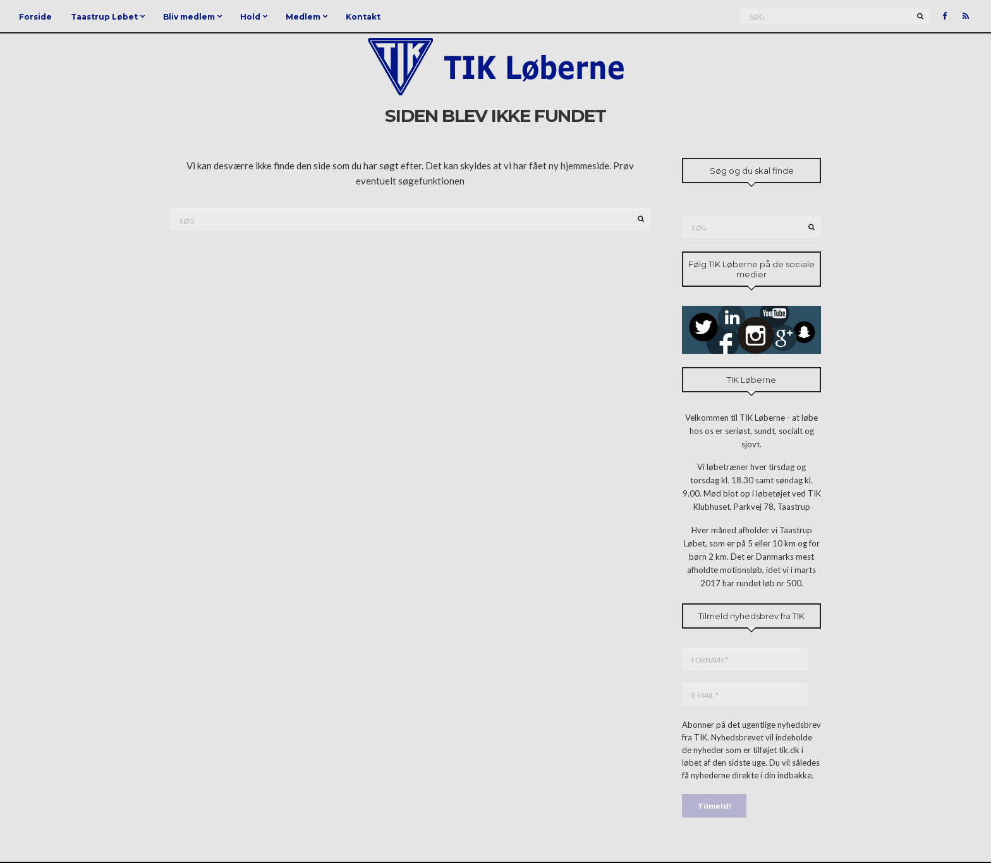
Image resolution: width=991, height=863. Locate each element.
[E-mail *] (745, 694)
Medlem (303, 16)
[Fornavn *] (745, 659)
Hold (250, 16)
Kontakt (363, 16)
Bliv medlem (189, 16)
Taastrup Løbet (104, 16)
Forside (35, 16)
